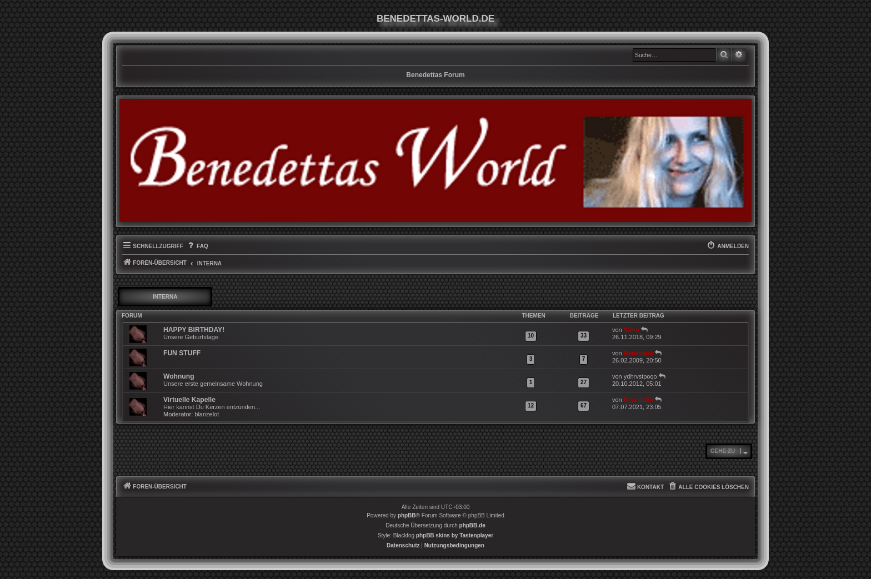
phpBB (407, 515)
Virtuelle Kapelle (189, 400)
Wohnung (178, 376)
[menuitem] (197, 246)
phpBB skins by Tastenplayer (454, 535)
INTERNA (165, 297)
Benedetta (638, 353)
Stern (631, 329)
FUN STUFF (182, 353)
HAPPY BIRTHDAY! (193, 330)
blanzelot (206, 414)
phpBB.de (472, 525)
